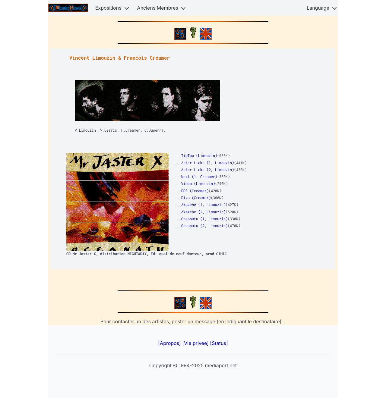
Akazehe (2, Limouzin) (203, 212)
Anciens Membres (157, 8)
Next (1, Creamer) (199, 176)
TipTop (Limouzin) (199, 155)
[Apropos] (170, 343)
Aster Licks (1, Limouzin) (207, 163)
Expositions (108, 8)
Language (318, 8)
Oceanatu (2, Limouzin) (204, 226)
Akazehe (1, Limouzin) (203, 204)
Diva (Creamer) (196, 198)
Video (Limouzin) (198, 183)
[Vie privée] (196, 343)
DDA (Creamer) (195, 191)
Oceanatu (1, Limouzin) (204, 219)
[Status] (219, 343)
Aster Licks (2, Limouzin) (207, 170)
